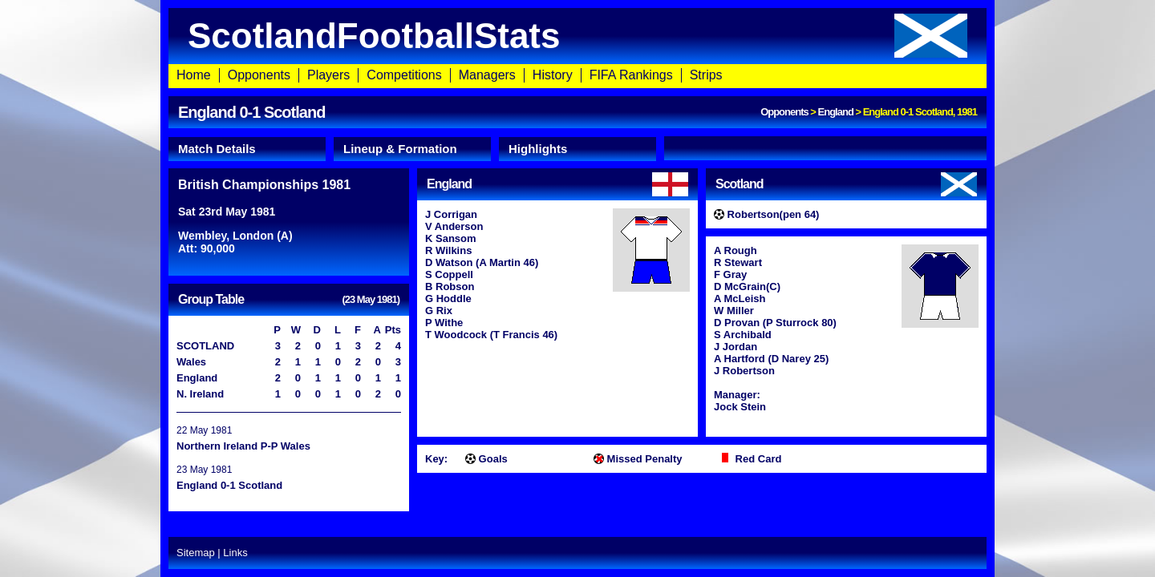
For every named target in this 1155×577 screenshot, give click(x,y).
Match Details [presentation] (217, 148)
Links (235, 553)
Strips (706, 75)
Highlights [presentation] (538, 148)
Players (328, 75)
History (553, 75)
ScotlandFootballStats (577, 36)
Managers (487, 75)
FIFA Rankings (631, 75)
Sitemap (195, 553)
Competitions (404, 75)
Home (193, 75)
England (835, 112)
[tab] (247, 149)
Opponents (259, 75)
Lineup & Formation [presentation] (400, 148)
